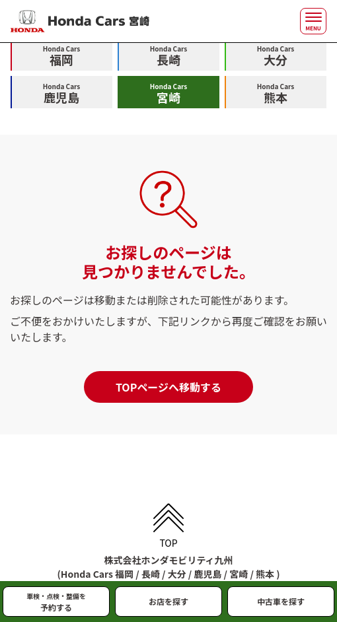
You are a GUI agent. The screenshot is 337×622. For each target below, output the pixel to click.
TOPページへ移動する (168, 387)
